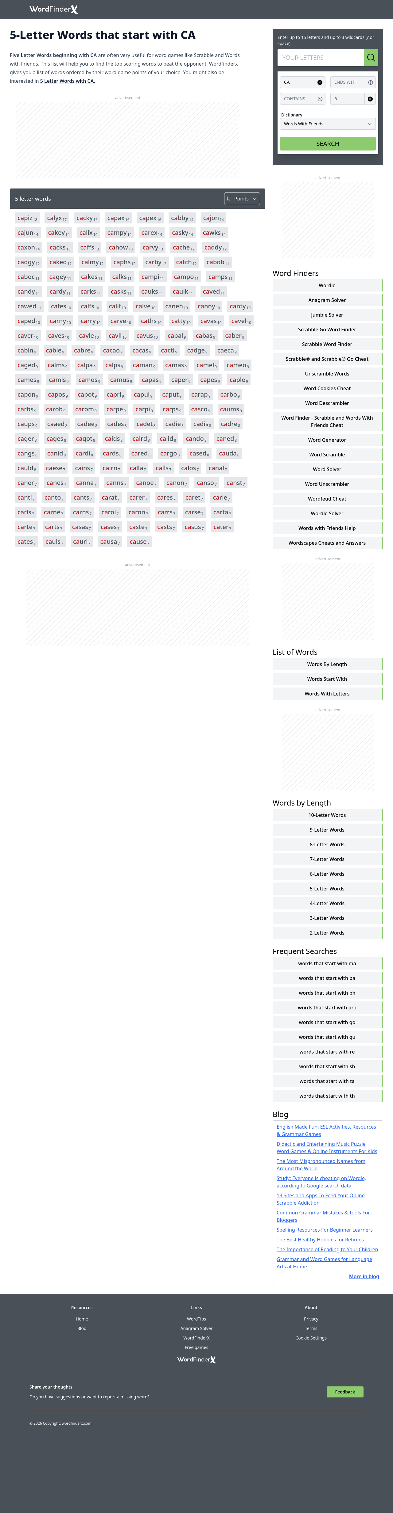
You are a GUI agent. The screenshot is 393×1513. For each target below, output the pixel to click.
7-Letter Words (327, 859)
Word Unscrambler (327, 484)
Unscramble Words (327, 373)
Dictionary (291, 115)
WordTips (196, 1319)
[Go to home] (53, 9)
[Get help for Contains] (320, 99)
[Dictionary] (328, 124)
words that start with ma (327, 963)
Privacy (311, 1319)
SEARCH (328, 143)
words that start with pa (327, 978)
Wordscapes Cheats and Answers (327, 542)
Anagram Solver (327, 300)
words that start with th (327, 1095)
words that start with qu (327, 1037)
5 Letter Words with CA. (67, 81)
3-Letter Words (327, 918)
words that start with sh (327, 1066)
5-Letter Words (327, 888)
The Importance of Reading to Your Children (327, 1249)
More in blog (364, 1276)
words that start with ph (327, 992)
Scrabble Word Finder (327, 344)
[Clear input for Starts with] (320, 82)
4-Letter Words (327, 903)
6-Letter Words (327, 874)
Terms (311, 1328)
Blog (82, 1328)
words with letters (327, 693)
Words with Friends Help (327, 528)
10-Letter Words (327, 815)
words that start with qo (327, 1022)
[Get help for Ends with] (370, 82)
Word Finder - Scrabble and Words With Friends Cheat (327, 421)
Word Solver (327, 469)
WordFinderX (196, 1338)
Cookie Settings (311, 1338)
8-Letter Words (327, 844)
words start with (327, 679)
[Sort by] (242, 198)
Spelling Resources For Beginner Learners (325, 1229)
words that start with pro (327, 1007)
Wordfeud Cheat (327, 498)
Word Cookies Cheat (327, 388)
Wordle (327, 285)
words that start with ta (327, 1081)
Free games (196, 1347)
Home (82, 1319)
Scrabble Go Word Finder (327, 329)
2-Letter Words (327, 932)
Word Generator (327, 439)
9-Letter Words (327, 829)
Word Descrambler (327, 403)
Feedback (345, 1392)
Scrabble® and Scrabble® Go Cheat (327, 359)
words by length (327, 664)
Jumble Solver (327, 314)
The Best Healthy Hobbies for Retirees (320, 1239)
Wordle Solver (327, 513)
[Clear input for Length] (370, 99)
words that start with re (327, 1051)
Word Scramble (327, 454)
